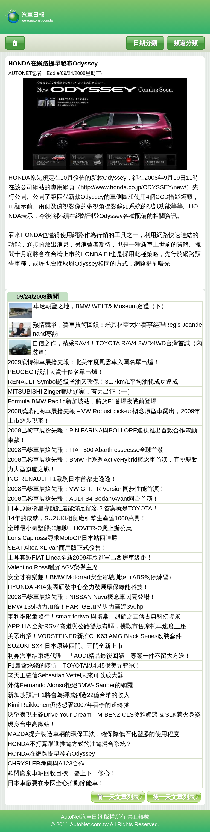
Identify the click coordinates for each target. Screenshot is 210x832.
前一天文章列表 (118, 797)
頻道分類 (186, 43)
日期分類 (145, 43)
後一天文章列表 (174, 797)
